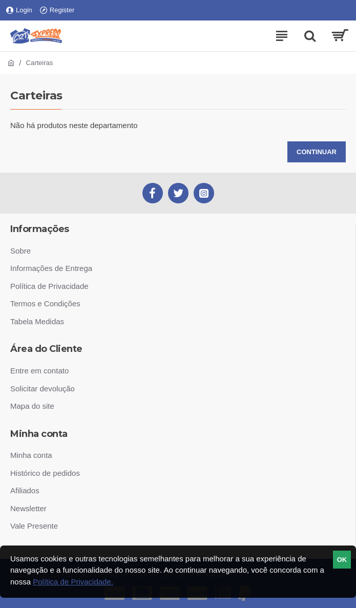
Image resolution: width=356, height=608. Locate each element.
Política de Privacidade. (73, 581)
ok (342, 559)
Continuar (317, 152)
